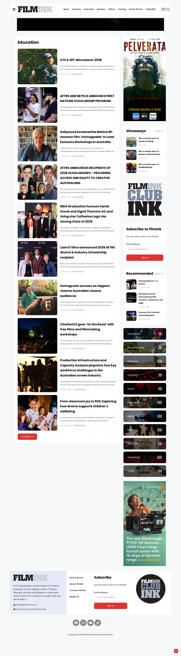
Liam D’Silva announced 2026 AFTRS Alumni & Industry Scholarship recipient (87, 252)
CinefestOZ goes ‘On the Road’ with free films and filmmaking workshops (87, 329)
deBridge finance (18, 644)
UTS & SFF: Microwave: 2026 (81, 60)
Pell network (33, 641)
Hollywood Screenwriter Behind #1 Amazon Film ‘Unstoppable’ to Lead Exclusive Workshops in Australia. (87, 137)
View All (159, 131)
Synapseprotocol (18, 641)
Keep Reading (77, 74)
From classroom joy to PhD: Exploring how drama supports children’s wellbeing (88, 406)
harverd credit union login (40, 644)
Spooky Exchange (48, 641)
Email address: (144, 247)
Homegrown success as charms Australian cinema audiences (85, 291)
